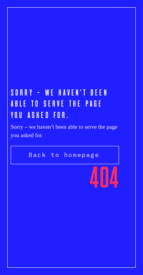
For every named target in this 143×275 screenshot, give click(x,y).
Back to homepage (64, 155)
